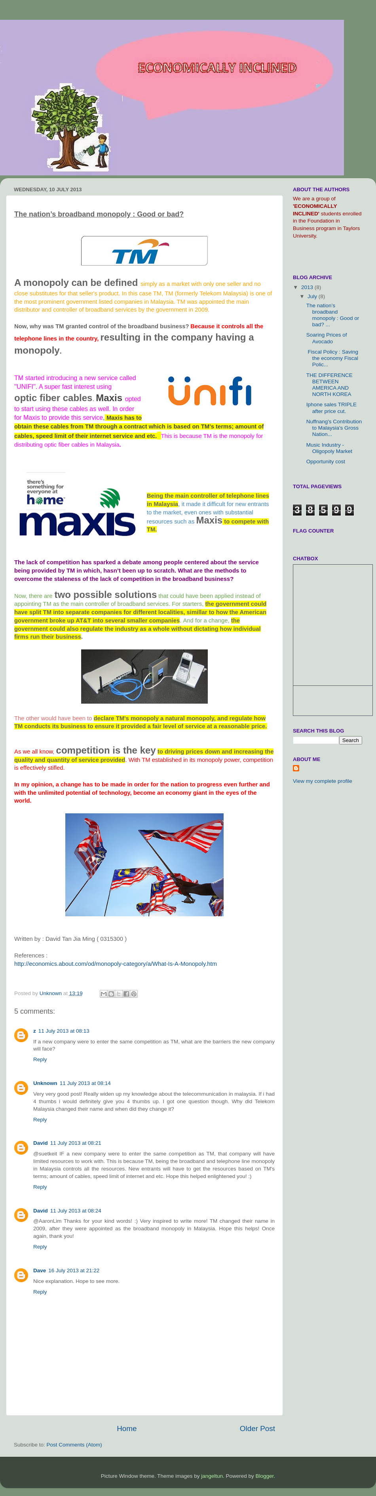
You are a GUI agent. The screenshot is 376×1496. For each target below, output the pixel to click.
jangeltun (212, 1476)
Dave (39, 1270)
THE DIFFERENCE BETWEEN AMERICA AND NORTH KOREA (329, 385)
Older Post (257, 1428)
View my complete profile (322, 781)
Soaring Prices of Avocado (326, 338)
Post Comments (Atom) (74, 1445)
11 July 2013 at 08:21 (75, 1143)
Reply (40, 1059)
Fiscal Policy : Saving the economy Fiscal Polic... (332, 358)
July (313, 296)
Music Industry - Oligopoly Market (329, 448)
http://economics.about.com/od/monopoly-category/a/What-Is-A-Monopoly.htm (115, 964)
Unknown (45, 1083)
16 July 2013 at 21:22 (73, 1270)
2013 (308, 287)
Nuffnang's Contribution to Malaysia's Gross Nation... (334, 428)
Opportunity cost (325, 461)
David (40, 1143)
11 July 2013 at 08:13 (63, 1031)
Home (127, 1428)
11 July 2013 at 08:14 (85, 1083)
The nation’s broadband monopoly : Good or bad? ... (332, 315)
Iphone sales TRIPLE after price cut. (331, 408)
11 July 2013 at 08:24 (75, 1211)
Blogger (265, 1476)
